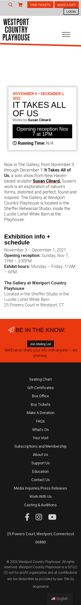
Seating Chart (40, 379)
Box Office (40, 396)
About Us (40, 454)
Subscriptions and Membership (40, 446)
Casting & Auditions (40, 505)
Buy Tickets (40, 404)
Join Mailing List (40, 344)
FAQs (40, 421)
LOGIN (71, 11)
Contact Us (40, 479)
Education (40, 471)
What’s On (40, 429)
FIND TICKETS (40, 5)
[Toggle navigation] (66, 35)
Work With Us (40, 496)
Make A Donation (40, 412)
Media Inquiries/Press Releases (40, 488)
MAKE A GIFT (66, 5)
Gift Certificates (40, 387)
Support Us (40, 463)
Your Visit (40, 438)
